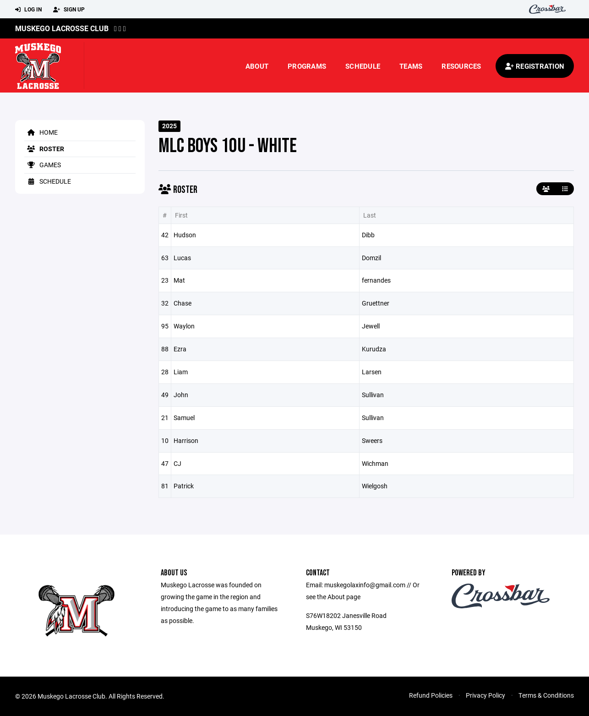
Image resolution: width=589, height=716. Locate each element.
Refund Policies (431, 695)
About (256, 66)
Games (42, 164)
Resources (461, 66)
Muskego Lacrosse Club (62, 28)
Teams (410, 66)
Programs (307, 66)
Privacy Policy (485, 695)
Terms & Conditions (546, 695)
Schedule (362, 66)
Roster (44, 148)
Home (41, 132)
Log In (28, 9)
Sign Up (69, 9)
